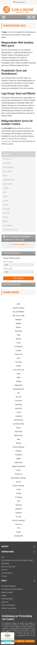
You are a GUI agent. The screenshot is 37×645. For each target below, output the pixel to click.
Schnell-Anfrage (20, 2)
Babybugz (18, 320)
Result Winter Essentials (18, 478)
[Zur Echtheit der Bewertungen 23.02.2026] (7, 643)
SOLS (18, 501)
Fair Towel (18, 362)
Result (19, 470)
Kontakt (18, 547)
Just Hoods (18, 401)
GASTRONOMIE (8, 226)
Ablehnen (20, 641)
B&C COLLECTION (18, 316)
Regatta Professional (18, 466)
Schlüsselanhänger (7, 599)
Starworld (18, 505)
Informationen (18, 552)
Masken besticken (7, 592)
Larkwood (18, 416)
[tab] (18, 253)
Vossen (18, 532)
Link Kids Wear (18, 420)
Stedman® (18, 509)
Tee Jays (18, 517)
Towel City (18, 524)
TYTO (18, 528)
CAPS (4, 192)
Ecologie (18, 350)
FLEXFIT (18, 366)
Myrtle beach (18, 435)
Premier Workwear (18, 447)
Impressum (4, 602)
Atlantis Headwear (18, 308)
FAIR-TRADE (7, 163)
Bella (18, 335)
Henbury (18, 381)
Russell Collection (18, 486)
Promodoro (18, 455)
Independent (18, 385)
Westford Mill (18, 536)
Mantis (18, 428)
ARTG (18, 304)
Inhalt (18, 581)
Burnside (18, 339)
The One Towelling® (18, 520)
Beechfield (18, 331)
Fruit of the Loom (18, 370)
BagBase (18, 323)
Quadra (18, 459)
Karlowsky (18, 405)
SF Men (18, 490)
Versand (4, 576)
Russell (18, 482)
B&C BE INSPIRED (18, 312)
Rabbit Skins (18, 463)
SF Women (18, 497)
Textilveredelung (6, 573)
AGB (2, 557)
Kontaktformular (6, 141)
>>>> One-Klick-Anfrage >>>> (18, 244)
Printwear (18, 451)
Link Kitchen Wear (18, 424)
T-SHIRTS (6, 188)
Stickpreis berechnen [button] (11, 253)
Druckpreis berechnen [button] (11, 284)
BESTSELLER (7, 159)
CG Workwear (18, 347)
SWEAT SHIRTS (8, 184)
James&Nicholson (18, 389)
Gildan (19, 374)
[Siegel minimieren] (13, 633)
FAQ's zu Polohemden (8, 605)
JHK (18, 393)
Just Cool (18, 397)
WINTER (5, 221)
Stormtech (18, 513)
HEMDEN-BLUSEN (8, 180)
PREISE (5, 176)
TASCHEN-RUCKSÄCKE (10, 230)
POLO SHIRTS (7, 172)
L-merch (18, 412)
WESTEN (5, 205)
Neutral (18, 443)
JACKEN (5, 201)
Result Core (18, 474)
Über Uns (4, 570)
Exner (18, 358)
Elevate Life (18, 354)
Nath (18, 439)
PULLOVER (6, 209)
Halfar (18, 377)
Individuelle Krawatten (8, 586)
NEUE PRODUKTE (8, 167)
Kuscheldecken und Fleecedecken (12, 589)
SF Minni (18, 493)
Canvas (18, 343)
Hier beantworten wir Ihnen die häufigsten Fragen (17, 560)
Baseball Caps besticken (8, 608)
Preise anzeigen (18, 278)
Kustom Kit (18, 408)
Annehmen (30, 641)
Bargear (18, 327)
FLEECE (5, 196)
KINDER (5, 217)
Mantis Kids (18, 432)
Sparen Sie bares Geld (8, 567)
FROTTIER (6, 213)
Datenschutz (5, 563)
